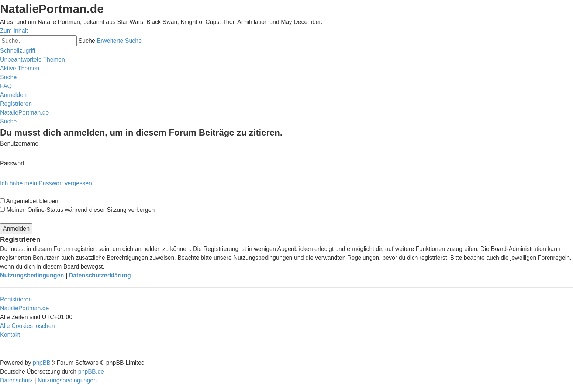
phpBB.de (91, 371)
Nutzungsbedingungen (32, 275)
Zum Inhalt (14, 31)
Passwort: (13, 163)
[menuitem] (32, 59)
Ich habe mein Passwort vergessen (46, 183)
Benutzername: (20, 143)
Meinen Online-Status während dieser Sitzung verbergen (77, 210)
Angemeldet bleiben (29, 201)
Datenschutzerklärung (100, 275)
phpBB (42, 363)
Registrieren (16, 299)
